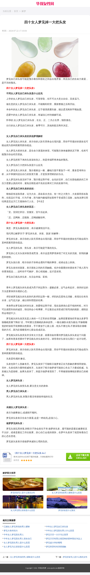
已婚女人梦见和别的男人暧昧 (17, 527)
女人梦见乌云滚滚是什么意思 (17, 547)
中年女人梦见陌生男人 (14, 535)
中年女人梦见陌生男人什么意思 (60, 531)
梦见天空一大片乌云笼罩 (57, 535)
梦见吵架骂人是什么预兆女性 (75, 557)
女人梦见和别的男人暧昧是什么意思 (25, 557)
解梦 (24, 11)
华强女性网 (42, 568)
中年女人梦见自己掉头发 (57, 527)
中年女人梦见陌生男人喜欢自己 (18, 539)
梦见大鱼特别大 (11, 531)
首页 (16, 11)
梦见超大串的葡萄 (54, 543)
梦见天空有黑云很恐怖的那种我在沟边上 (64, 539)
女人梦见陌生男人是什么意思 (17, 543)
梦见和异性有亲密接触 (56, 547)
